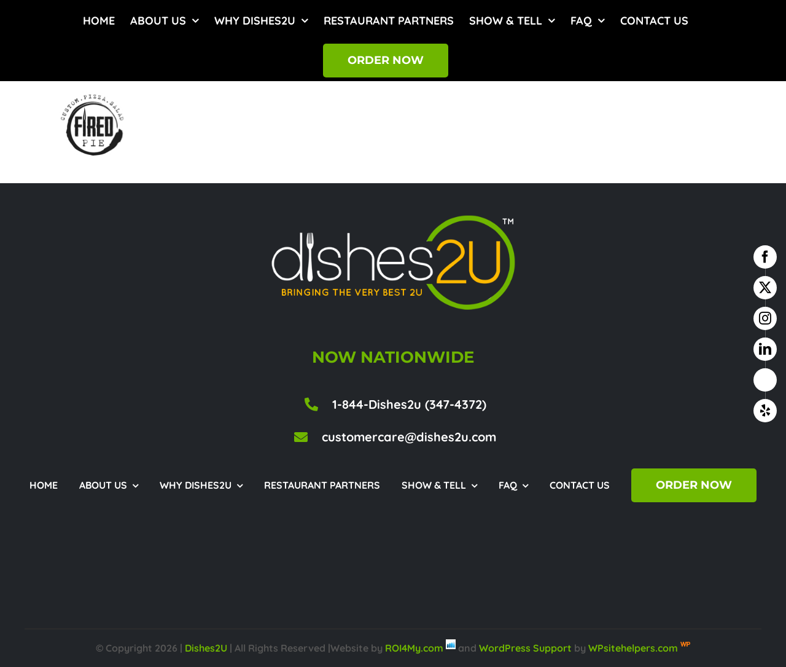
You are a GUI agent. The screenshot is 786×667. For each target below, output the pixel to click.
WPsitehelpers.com (634, 648)
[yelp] (765, 410)
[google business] (765, 380)
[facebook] (765, 257)
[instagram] (765, 318)
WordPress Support (525, 648)
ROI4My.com (414, 648)
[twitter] (765, 287)
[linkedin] (765, 349)
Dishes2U (206, 648)
